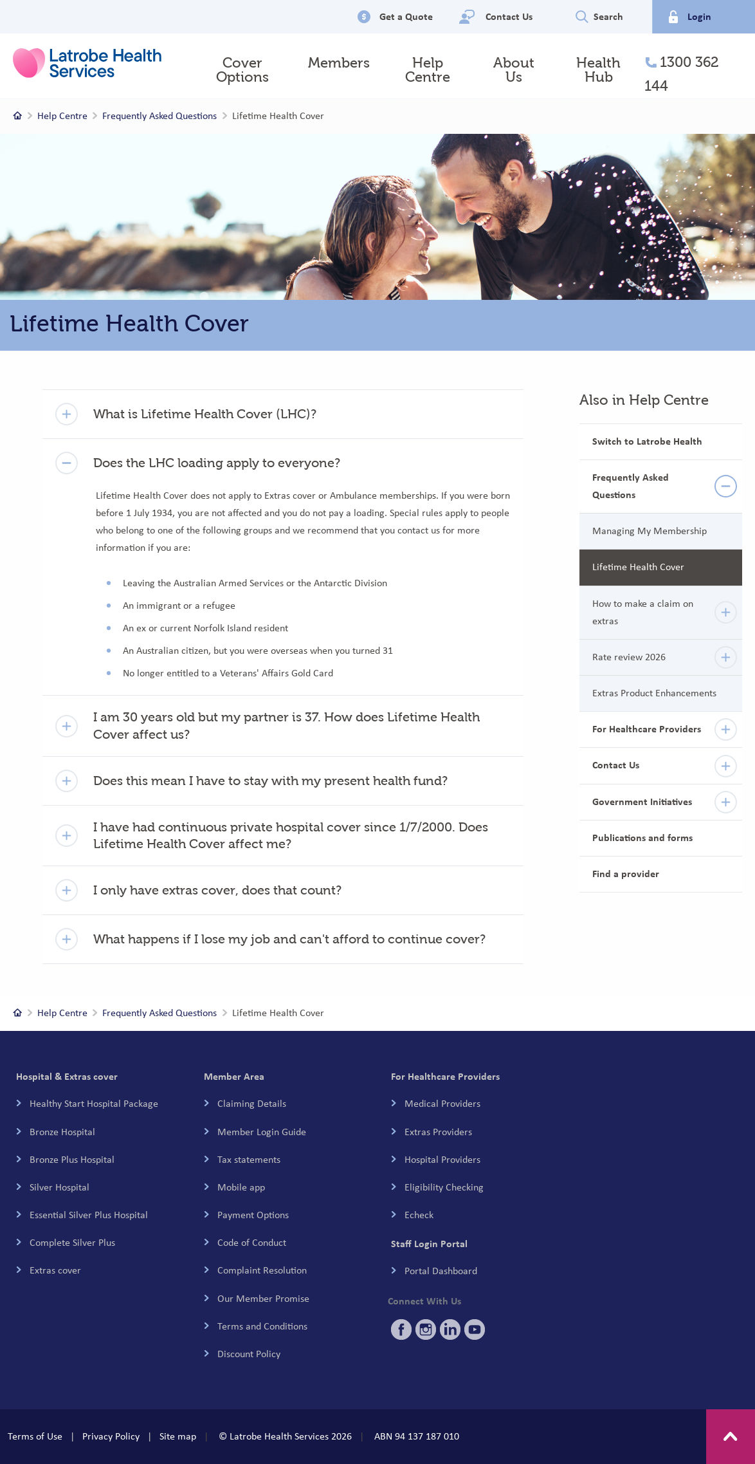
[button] (282, 414)
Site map (177, 1436)
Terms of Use (35, 1436)
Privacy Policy (111, 1436)
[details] (725, 486)
